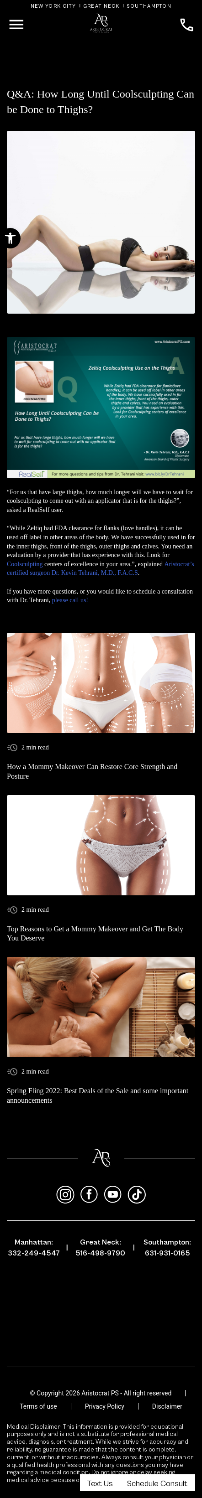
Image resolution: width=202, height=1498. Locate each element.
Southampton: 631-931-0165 (167, 1247)
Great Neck (101, 6)
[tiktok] (137, 1194)
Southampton (149, 6)
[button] (10, 238)
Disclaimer (167, 1406)
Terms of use (38, 1406)
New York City (53, 6)
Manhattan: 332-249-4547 (34, 1247)
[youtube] (113, 1194)
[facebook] (89, 1194)
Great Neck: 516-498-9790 (100, 1247)
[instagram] (65, 1194)
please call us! (70, 600)
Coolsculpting (25, 564)
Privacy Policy (104, 1406)
